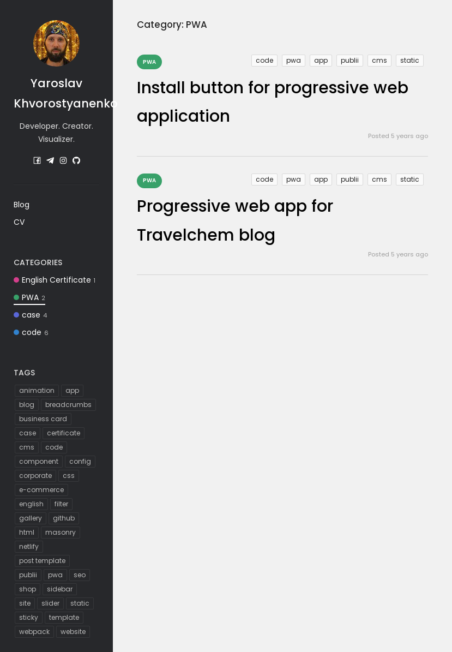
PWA (29, 297)
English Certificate (54, 279)
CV (19, 222)
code (31, 332)
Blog (21, 204)
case (30, 314)
